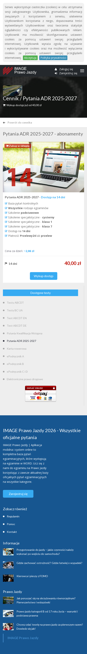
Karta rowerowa (16, 348)
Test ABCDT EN (17, 318)
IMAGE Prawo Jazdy (22, 638)
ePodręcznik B (15, 363)
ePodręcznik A (15, 356)
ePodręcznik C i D (17, 371)
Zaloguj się (66, 69)
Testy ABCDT (15, 302)
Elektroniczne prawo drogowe (25, 379)
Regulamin (13, 516)
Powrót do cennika (17, 122)
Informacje (11, 543)
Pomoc (11, 524)
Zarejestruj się (68, 73)
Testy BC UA (15, 310)
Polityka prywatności (53, 58)
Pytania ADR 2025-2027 (21, 340)
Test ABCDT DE (17, 325)
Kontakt (12, 531)
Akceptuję (30, 58)
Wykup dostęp (43, 276)
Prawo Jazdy (12, 591)
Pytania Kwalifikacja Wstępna (24, 333)
